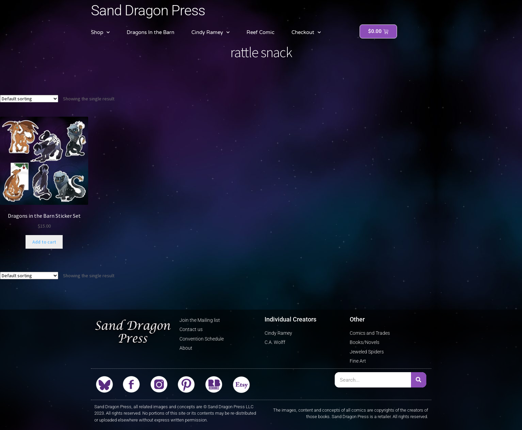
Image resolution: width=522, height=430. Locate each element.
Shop (100, 32)
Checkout (306, 32)
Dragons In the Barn (150, 32)
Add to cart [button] (44, 242)
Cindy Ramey (210, 32)
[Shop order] (29, 98)
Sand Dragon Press (148, 10)
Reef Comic (260, 32)
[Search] (418, 379)
